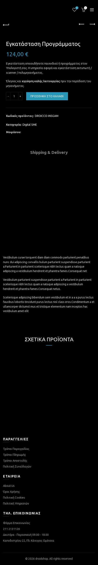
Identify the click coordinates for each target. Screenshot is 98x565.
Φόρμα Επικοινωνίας (16, 523)
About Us (9, 485)
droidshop (41, 558)
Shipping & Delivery (49, 152)
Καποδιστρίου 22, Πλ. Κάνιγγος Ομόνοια (28, 540)
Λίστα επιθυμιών (76, 8)
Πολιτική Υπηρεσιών (16, 503)
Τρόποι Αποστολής (15, 460)
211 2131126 (11, 528)
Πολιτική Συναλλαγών (17, 466)
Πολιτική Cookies (14, 497)
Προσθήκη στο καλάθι (47, 96)
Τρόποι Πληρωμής (14, 454)
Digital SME (30, 124)
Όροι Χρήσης (11, 491)
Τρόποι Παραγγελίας (16, 448)
